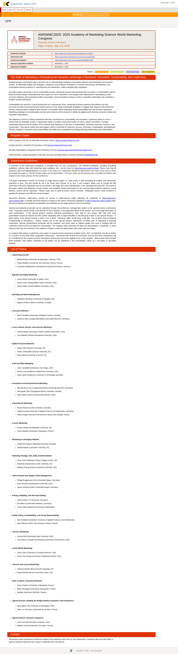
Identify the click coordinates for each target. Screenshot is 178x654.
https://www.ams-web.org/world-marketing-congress (74, 53)
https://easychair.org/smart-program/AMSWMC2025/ (74, 60)
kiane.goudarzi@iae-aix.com (67, 140)
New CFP (12, 10)
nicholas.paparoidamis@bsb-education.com (74, 150)
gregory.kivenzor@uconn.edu (59, 145)
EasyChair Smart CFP (23, 4)
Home (4, 10)
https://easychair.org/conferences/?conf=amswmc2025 (75, 57)
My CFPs (20, 10)
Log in (173, 2)
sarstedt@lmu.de (91, 155)
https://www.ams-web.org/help (86, 168)
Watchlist (28, 10)
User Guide (164, 2)
